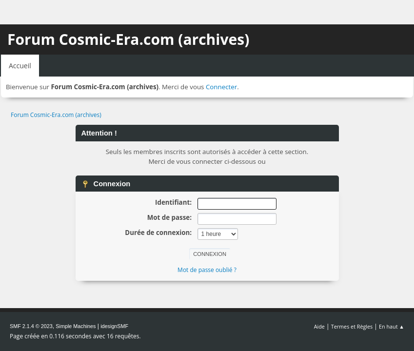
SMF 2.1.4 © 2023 (31, 326)
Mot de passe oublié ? (207, 270)
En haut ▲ (391, 326)
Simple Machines (76, 326)
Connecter (221, 86)
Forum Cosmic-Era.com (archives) (128, 39)
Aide (319, 326)
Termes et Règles (352, 326)
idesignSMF (114, 326)
